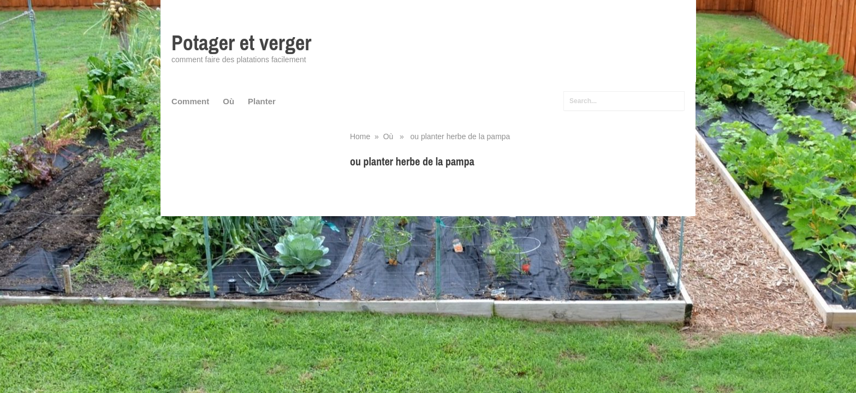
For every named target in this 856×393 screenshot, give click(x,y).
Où (228, 101)
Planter (262, 101)
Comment (190, 101)
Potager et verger (241, 43)
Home (360, 136)
